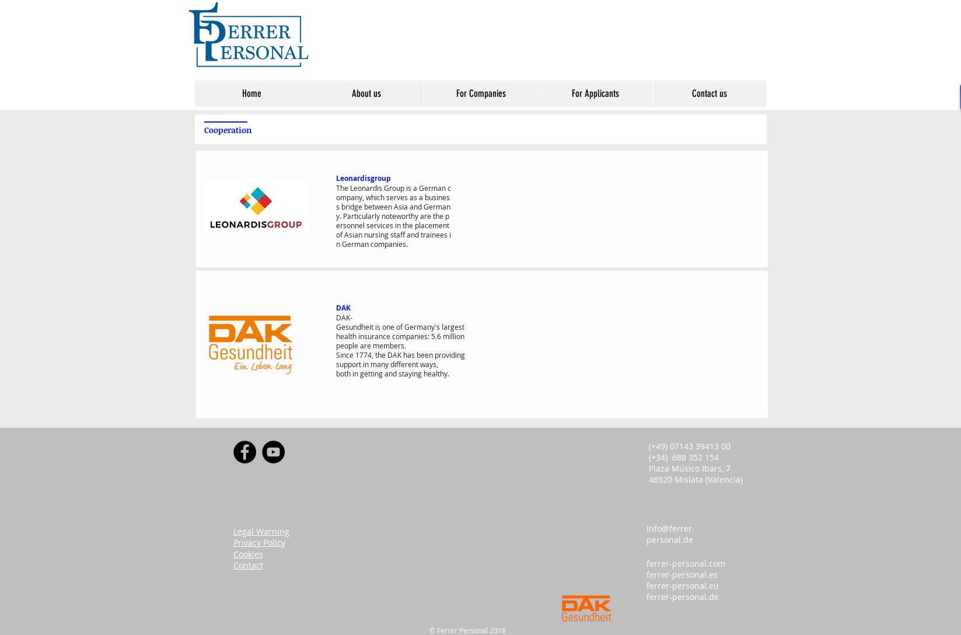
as (413, 197)
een (427, 355)
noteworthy (400, 216)
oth (345, 373)
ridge (353, 206)
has (409, 355)
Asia (401, 206)
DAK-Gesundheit (354, 322)
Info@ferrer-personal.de (671, 534)
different (404, 364)
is (408, 188)
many (380, 364)
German (432, 188)
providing (450, 355)
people (347, 345)
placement (432, 225)
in (398, 225)
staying (410, 373)
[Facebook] (244, 452)
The (342, 188)
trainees (434, 234)
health (346, 336)
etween (380, 206)
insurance (374, 336)
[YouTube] (273, 452)
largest (453, 327)
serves (397, 197)
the (438, 216)
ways (428, 364)
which (375, 197)
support (348, 364)
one (388, 327)
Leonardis (366, 188)
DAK (394, 355)
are (425, 216)
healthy (436, 373)
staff (397, 234)
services (379, 225)
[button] (366, 94)
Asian (353, 234)
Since (345, 355)
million (453, 336)
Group (394, 188)
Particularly (361, 216)
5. (434, 336)
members (388, 345)
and (416, 206)
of (339, 234)
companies (388, 244)
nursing (376, 234)
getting (371, 373)
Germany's (422, 327)
